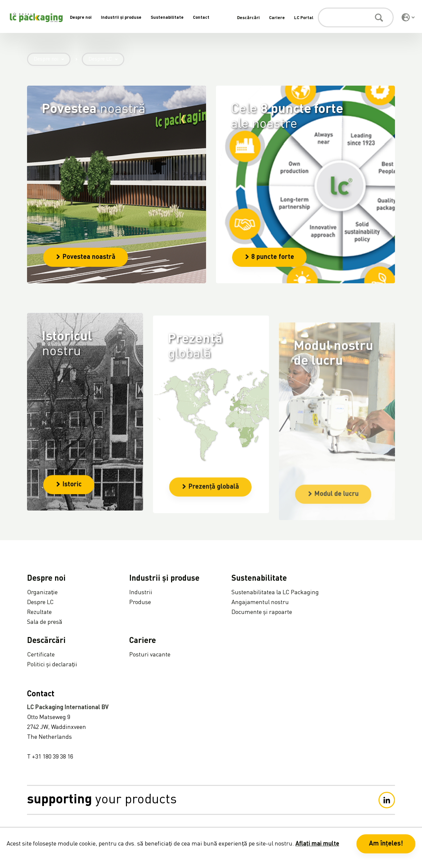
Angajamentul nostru (260, 602)
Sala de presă (44, 622)
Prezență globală (210, 515)
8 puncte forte (269, 257)
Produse (140, 602)
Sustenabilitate (167, 17)
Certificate (41, 655)
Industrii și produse (121, 17)
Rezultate (39, 612)
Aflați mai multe (317, 844)
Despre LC (106, 59)
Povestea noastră (85, 257)
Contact (201, 17)
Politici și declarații (52, 665)
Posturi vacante (149, 655)
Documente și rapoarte (261, 612)
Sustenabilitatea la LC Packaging (275, 593)
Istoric (69, 498)
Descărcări (248, 18)
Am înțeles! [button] (386, 844)
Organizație (42, 593)
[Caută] (356, 17)
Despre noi (81, 17)
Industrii (140, 593)
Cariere (277, 18)
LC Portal (303, 18)
